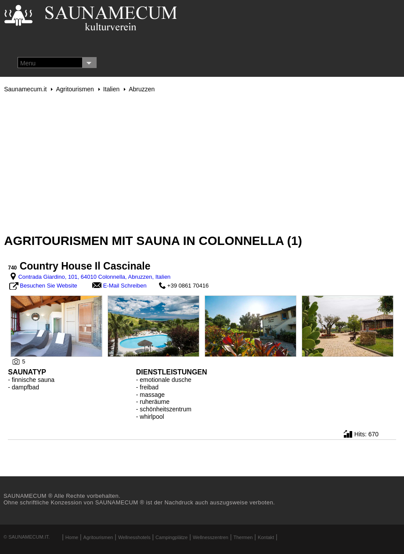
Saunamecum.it (25, 89)
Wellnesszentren (210, 537)
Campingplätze (171, 537)
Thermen (242, 537)
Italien (111, 89)
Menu (28, 63)
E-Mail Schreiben (125, 285)
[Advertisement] (202, 163)
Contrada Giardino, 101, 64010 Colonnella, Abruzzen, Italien (94, 276)
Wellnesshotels (134, 537)
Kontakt (266, 537)
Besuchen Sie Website (48, 285)
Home (71, 537)
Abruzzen (142, 89)
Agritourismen (75, 89)
